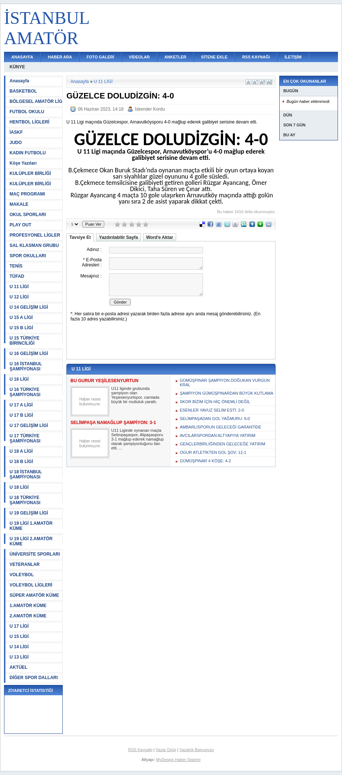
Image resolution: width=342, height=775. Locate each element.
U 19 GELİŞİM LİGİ (29, 513)
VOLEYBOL (22, 574)
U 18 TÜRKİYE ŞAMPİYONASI (25, 500)
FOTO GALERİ (100, 57)
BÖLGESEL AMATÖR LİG (36, 101)
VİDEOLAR (139, 57)
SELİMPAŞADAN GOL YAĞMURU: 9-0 (215, 418)
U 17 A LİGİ (21, 405)
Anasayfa (19, 80)
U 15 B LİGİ (21, 327)
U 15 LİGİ (19, 636)
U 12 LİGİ (19, 296)
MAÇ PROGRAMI (27, 194)
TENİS (16, 266)
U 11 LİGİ (19, 286)
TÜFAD (17, 276)
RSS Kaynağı (140, 749)
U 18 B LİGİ (21, 461)
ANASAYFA (22, 57)
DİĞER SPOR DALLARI (34, 677)
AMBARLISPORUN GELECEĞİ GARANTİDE (220, 427)
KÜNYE (17, 66)
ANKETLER (175, 57)
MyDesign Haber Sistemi (178, 759)
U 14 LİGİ (19, 646)
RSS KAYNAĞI (256, 57)
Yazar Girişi (166, 749)
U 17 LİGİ (19, 626)
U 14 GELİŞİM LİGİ (29, 307)
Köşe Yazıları (23, 163)
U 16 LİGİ (19, 379)
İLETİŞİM (292, 57)
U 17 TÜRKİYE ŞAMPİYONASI (25, 438)
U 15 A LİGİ (21, 317)
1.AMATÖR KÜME (28, 605)
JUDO (16, 142)
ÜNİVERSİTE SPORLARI (35, 554)
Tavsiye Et (80, 237)
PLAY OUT (20, 224)
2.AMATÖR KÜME (28, 615)
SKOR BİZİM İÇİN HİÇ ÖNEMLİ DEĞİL (215, 401)
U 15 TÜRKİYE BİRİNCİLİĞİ (24, 341)
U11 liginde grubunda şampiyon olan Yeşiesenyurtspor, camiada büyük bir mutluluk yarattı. (135, 395)
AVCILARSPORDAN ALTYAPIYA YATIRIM (217, 435)
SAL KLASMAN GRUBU (34, 245)
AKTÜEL (19, 667)
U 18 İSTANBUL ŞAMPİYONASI (26, 474)
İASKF (16, 132)
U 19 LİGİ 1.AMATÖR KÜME (31, 526)
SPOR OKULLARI (28, 255)
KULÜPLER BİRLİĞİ (30, 173)
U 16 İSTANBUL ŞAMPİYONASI (26, 366)
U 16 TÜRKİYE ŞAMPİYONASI (25, 392)
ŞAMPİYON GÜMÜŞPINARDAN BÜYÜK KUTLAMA (226, 393)
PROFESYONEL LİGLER (35, 235)
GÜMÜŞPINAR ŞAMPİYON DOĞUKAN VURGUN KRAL (225, 382)
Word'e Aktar (159, 237)
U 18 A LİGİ (21, 451)
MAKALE (19, 204)
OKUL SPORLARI (28, 214)
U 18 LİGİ (19, 487)
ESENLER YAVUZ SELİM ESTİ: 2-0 (212, 410)
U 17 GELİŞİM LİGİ (29, 425)
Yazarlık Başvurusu (196, 749)
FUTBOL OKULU (27, 111)
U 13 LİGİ (19, 657)
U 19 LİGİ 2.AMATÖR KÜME (31, 541)
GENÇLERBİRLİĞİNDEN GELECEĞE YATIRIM (222, 444)
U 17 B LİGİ (21, 415)
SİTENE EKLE (214, 57)
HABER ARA (60, 57)
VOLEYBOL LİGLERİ (31, 585)
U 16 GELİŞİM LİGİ (29, 353)
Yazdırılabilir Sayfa (118, 237)
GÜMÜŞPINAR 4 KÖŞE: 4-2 (205, 461)
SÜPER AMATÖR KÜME (34, 595)
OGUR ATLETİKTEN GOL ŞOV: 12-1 (213, 452)
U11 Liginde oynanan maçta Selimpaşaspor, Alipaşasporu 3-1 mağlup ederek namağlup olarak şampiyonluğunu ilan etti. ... (137, 439)
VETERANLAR (25, 564)
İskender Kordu (150, 109)
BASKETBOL (23, 91)
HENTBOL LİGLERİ (29, 122)
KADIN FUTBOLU (28, 152)
